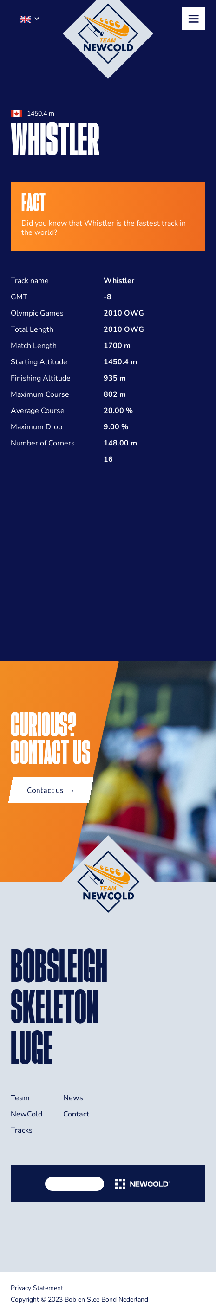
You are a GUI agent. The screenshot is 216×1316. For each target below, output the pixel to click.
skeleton (54, 1006)
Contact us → (51, 790)
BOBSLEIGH (59, 965)
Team (20, 1098)
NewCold (26, 1114)
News (73, 1098)
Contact (76, 1114)
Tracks (22, 1130)
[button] (30, 18)
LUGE (32, 1047)
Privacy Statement (37, 1288)
